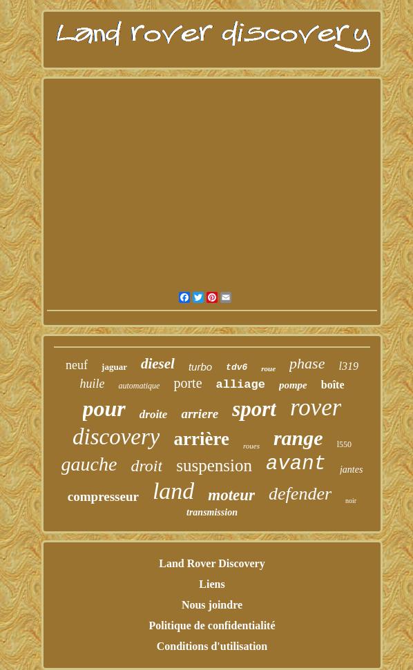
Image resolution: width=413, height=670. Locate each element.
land (173, 491)
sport (254, 409)
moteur (231, 495)
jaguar (114, 367)
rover (316, 407)
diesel (158, 363)
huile (91, 384)
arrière (201, 438)
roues (251, 446)
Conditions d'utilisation (212, 646)
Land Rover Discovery (212, 563)
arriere (199, 413)
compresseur (103, 496)
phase (307, 363)
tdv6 (236, 367)
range (298, 437)
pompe (293, 385)
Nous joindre (212, 605)
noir (350, 500)
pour (104, 408)
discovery (116, 436)
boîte (333, 385)
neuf (77, 365)
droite (154, 414)
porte (187, 383)
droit (146, 466)
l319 (348, 366)
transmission (212, 512)
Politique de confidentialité (211, 625)
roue (268, 368)
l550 (344, 444)
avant (296, 464)
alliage (240, 384)
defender (300, 494)
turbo (200, 367)
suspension (214, 465)
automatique (139, 386)
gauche (89, 464)
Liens (211, 584)
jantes (351, 469)
